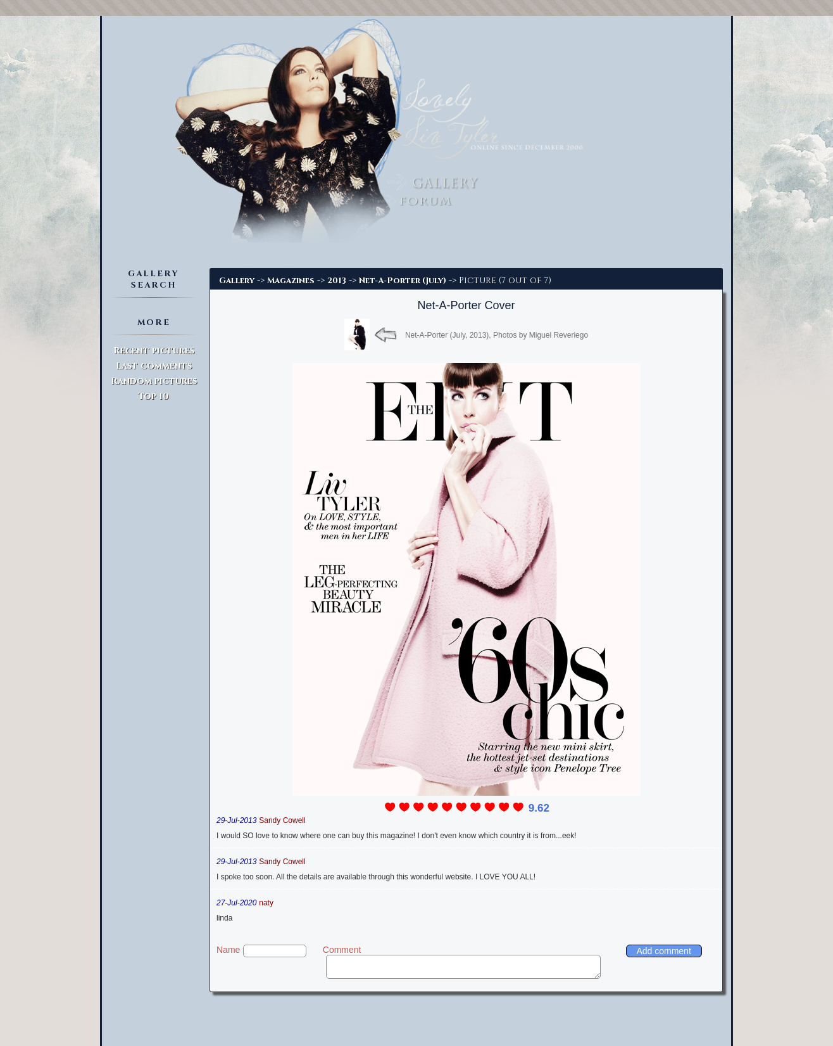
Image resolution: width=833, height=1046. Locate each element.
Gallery (236, 280)
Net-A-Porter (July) (402, 280)
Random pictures (154, 381)
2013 (336, 280)
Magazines (291, 280)
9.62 (539, 808)
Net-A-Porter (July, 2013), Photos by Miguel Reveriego (496, 335)
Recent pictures (153, 351)
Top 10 (153, 396)
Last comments (154, 366)
